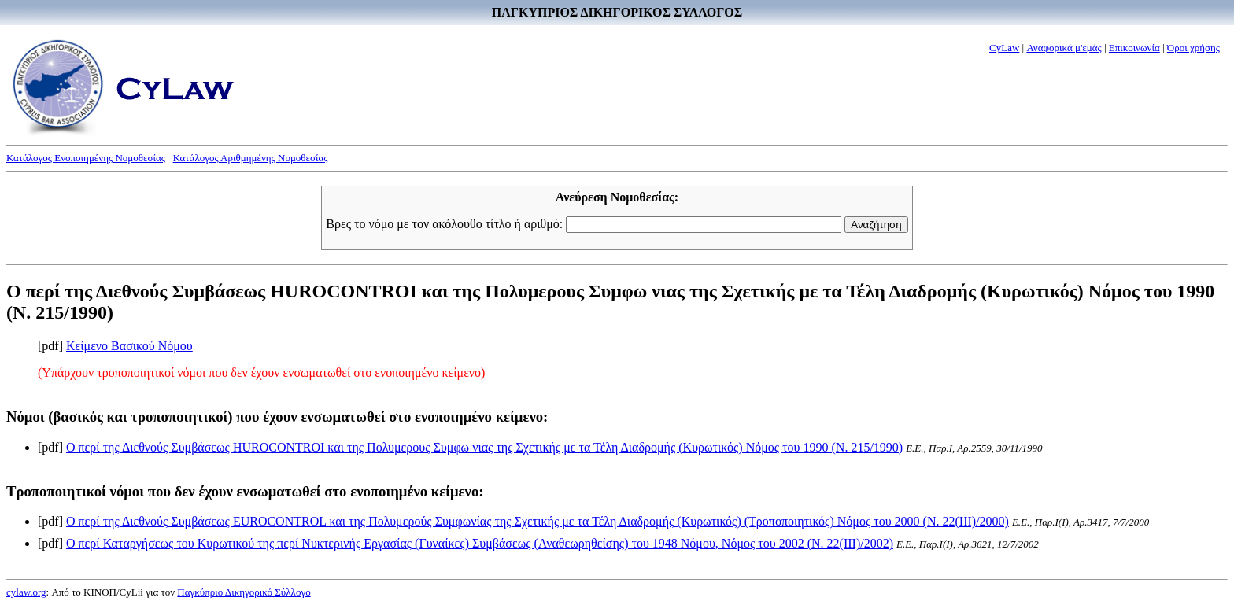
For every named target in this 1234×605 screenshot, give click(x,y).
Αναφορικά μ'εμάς (1063, 47)
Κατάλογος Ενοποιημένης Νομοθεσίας (85, 158)
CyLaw (1004, 47)
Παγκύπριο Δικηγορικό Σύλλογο (243, 592)
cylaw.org (26, 592)
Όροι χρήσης (1193, 47)
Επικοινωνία (1134, 47)
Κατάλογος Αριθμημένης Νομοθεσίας (250, 158)
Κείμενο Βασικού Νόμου (129, 345)
